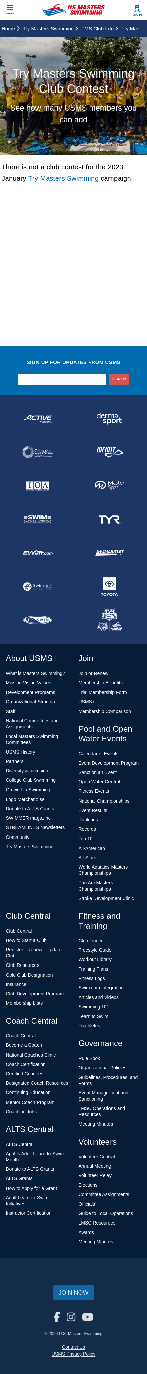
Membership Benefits (101, 682)
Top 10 (86, 838)
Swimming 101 (94, 1007)
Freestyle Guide (95, 950)
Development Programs (30, 692)
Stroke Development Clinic (106, 898)
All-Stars (87, 857)
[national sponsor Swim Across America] (37, 519)
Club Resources (23, 965)
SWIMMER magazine (28, 818)
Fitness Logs (92, 978)
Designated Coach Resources (37, 1083)
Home (10, 28)
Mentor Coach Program (30, 1102)
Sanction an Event (98, 772)
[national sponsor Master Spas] (109, 486)
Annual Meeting (95, 1166)
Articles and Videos (99, 997)
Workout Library (95, 959)
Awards (86, 1232)
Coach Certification (26, 1064)
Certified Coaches (24, 1073)
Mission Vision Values (28, 682)
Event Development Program (109, 763)
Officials (87, 1204)
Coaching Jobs (21, 1111)
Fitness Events (94, 791)
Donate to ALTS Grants (30, 808)
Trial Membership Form (103, 692)
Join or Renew (94, 673)
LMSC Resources (97, 1223)
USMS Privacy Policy (73, 1354)
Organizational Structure (31, 701)
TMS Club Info (99, 28)
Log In (137, 14)
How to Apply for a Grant (31, 1188)
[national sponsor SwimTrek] (37, 586)
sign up (119, 379)
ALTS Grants (19, 1178)
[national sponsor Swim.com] (37, 553)
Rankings (88, 819)
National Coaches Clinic (31, 1055)
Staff (11, 711)
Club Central (19, 931)
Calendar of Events (99, 753)
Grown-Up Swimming (28, 789)
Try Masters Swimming (50, 28)
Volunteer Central (97, 1156)
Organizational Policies (102, 1067)
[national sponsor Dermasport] (109, 418)
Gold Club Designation (29, 975)
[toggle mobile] (10, 10)
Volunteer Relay (95, 1175)
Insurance (16, 984)
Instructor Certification (29, 1213)
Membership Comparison (105, 711)
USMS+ (87, 701)
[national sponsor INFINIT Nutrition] (109, 452)
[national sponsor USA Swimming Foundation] (109, 620)
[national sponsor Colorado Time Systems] (37, 452)
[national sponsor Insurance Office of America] (37, 486)
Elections (88, 1185)
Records (87, 829)
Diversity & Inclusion (27, 770)
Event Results (93, 810)
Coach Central (21, 1035)
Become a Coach (24, 1045)
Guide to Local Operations (106, 1213)
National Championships (104, 801)
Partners (15, 761)
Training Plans (93, 969)
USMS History (20, 752)
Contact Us (73, 1347)
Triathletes (89, 1025)
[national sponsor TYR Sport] (109, 519)
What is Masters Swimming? (35, 673)
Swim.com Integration (101, 987)
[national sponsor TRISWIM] (37, 620)
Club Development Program (35, 993)
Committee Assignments (104, 1194)
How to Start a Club (26, 940)
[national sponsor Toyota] (109, 586)
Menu (10, 13)
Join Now (74, 1292)
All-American (92, 848)
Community (18, 837)
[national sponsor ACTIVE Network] (37, 418)
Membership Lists (24, 1003)
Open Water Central (99, 781)
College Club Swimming (31, 780)
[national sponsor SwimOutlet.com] (109, 553)
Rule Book (89, 1058)
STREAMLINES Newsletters (35, 827)
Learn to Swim (93, 1016)
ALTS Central (20, 1144)
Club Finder (91, 940)
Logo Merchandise (25, 799)
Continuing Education (28, 1092)
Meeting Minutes (96, 1124)
